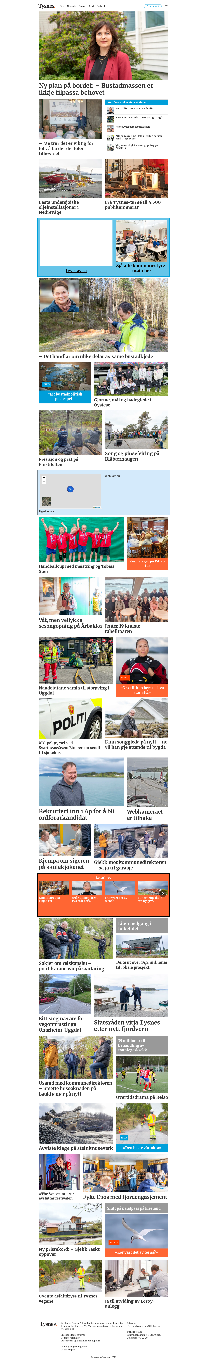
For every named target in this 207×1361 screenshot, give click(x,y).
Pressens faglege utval (73, 1335)
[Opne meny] (166, 6)
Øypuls (82, 6)
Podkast (101, 6)
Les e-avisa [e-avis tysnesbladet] (76, 270)
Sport (91, 6)
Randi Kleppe (68, 1349)
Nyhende (71, 6)
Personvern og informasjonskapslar (80, 1340)
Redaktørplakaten (70, 1337)
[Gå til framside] (47, 6)
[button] (162, 893)
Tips (62, 6)
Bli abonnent (153, 6)
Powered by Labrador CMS (103, 1357)
